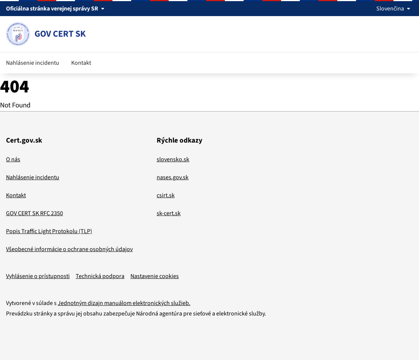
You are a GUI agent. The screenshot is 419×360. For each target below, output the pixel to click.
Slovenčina (394, 8)
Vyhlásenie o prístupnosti (38, 276)
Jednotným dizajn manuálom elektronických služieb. (124, 303)
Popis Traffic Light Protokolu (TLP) (49, 231)
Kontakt (81, 63)
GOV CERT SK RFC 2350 (34, 213)
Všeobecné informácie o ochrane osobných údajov (69, 249)
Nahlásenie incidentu (32, 63)
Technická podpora (100, 276)
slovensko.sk (173, 159)
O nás (13, 159)
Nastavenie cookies (154, 276)
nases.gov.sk (173, 177)
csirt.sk (166, 195)
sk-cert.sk (169, 213)
